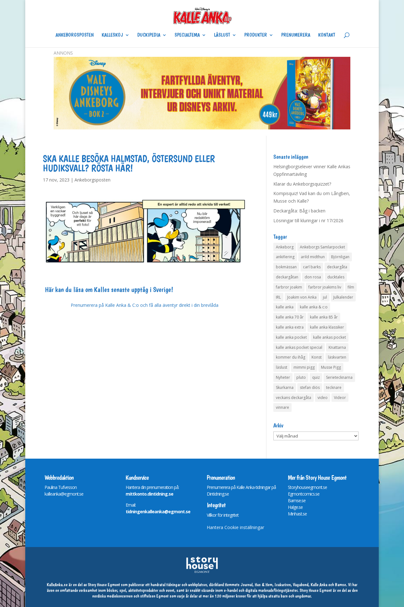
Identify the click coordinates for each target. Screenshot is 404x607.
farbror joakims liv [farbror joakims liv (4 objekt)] (324, 287)
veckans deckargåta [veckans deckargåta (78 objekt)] (293, 397)
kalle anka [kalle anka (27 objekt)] (285, 307)
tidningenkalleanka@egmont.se (158, 512)
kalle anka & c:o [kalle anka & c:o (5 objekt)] (314, 307)
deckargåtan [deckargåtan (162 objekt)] (287, 277)
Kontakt (326, 35)
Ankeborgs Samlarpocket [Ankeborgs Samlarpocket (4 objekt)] (322, 247)
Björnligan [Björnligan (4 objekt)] (340, 256)
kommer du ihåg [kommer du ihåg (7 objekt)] (290, 357)
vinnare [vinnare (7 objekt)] (282, 407)
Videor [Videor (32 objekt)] (340, 397)
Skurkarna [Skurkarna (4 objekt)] (285, 387)
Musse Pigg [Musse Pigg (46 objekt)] (331, 367)
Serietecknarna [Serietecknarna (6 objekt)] (339, 377)
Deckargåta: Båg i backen (299, 211)
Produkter (255, 35)
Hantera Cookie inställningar (235, 527)
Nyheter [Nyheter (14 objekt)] (283, 377)
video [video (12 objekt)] (323, 397)
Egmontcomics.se (303, 494)
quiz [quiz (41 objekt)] (316, 377)
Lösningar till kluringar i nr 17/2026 (308, 220)
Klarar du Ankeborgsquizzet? (302, 184)
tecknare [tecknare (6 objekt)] (334, 387)
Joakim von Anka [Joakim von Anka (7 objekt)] (302, 297)
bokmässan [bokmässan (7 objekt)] (286, 267)
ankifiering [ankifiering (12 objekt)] (285, 256)
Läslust (222, 35)
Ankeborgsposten (75, 35)
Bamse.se (297, 500)
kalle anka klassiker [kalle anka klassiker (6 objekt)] (327, 327)
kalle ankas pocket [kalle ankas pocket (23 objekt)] (329, 337)
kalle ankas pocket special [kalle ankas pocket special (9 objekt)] (299, 347)
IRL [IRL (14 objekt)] (278, 297)
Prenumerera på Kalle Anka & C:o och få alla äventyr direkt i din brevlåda (144, 305)
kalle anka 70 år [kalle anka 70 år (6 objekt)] (290, 317)
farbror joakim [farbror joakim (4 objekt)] (289, 287)
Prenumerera (295, 35)
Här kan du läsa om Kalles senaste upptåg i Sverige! (109, 289)
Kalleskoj (112, 35)
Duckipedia (148, 35)
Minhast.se (297, 514)
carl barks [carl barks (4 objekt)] (312, 267)
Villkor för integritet (223, 515)
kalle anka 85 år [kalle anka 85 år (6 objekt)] (324, 317)
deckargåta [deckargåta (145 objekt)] (337, 267)
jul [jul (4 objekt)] (325, 297)
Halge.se (295, 507)
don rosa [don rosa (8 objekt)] (313, 277)
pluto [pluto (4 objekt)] (301, 377)
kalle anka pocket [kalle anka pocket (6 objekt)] (291, 337)
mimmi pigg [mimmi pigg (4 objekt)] (304, 367)
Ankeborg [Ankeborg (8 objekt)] (285, 247)
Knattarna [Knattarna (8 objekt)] (337, 347)
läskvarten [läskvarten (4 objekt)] (337, 357)
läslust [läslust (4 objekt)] (281, 367)
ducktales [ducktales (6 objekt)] (335, 277)
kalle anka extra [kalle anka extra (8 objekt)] (290, 327)
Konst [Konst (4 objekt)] (317, 357)
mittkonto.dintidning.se (149, 494)
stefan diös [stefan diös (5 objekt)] (310, 387)
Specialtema (187, 35)
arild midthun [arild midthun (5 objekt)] (313, 256)
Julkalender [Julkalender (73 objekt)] (343, 297)
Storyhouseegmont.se (307, 487)
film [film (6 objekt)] (351, 287)
